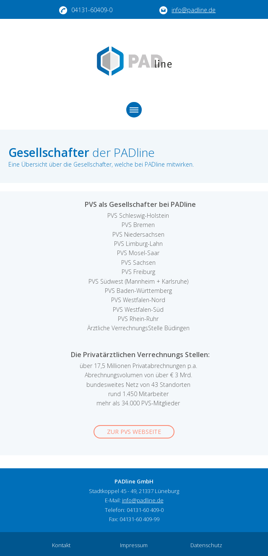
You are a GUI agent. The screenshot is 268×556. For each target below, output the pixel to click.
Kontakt (61, 545)
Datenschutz (206, 545)
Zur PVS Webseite (134, 432)
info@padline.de (187, 10)
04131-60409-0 (85, 10)
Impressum (134, 545)
